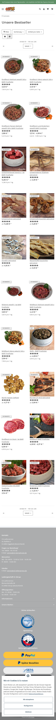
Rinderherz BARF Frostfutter (40, 486)
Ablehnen (28, 712)
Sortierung (18, 32)
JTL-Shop (31, 717)
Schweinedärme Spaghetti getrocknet (39, 173)
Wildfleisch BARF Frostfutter (40, 439)
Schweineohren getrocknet (11, 219)
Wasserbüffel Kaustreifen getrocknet (39, 262)
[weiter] (52, 46)
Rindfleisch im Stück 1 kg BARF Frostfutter (13, 440)
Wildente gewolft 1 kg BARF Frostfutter (11, 306)
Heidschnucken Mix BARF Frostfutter (11, 487)
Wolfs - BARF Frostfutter (38, 351)
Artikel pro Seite (34, 32)
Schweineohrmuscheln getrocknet (42, 219)
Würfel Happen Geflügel (10, 398)
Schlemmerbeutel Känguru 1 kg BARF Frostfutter (13, 173)
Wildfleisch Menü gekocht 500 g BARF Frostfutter (13, 352)
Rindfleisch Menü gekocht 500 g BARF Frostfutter (41, 80)
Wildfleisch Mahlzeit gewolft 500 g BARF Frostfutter (42, 306)
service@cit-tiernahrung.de (17, 553)
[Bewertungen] (6, 84)
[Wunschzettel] (48, 9)
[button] (40, 9)
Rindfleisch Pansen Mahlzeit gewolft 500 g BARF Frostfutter (12, 127)
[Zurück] (4, 46)
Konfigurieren (28, 706)
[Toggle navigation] (3, 7)
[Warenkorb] (52, 9)
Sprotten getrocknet (9, 261)
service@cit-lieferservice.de (17, 571)
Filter (6, 32)
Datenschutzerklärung (36, 694)
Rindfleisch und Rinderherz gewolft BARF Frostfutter (39, 127)
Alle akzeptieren (28, 699)
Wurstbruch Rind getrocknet (40, 398)
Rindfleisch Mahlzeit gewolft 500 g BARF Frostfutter (14, 80)
